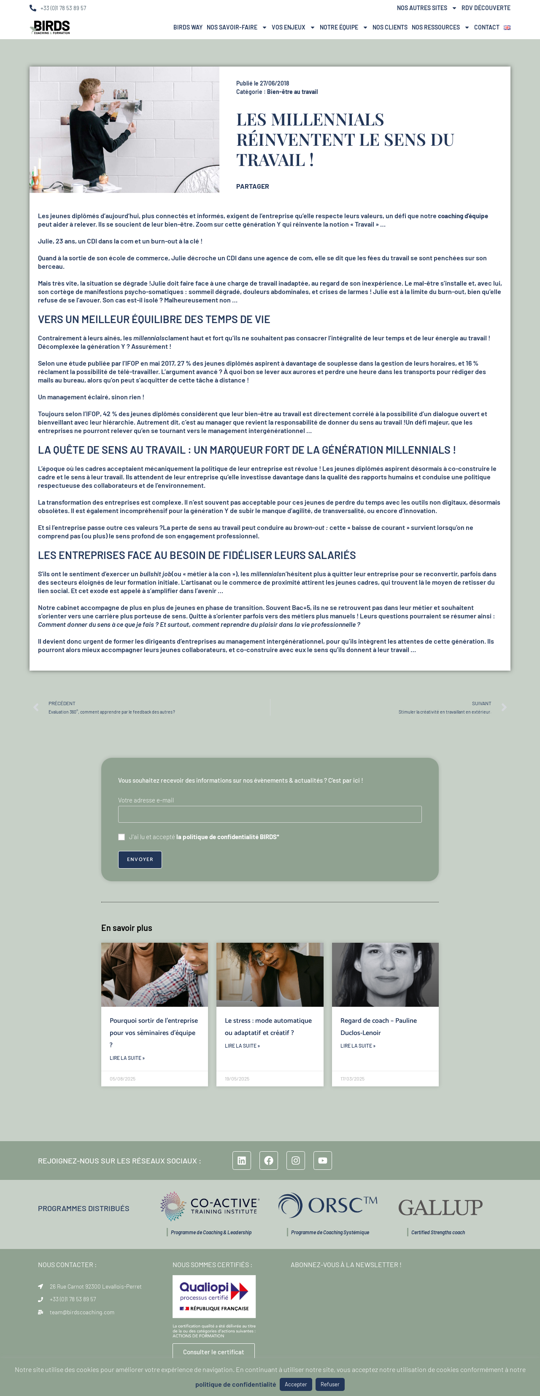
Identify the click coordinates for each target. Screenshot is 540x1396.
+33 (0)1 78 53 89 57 (63, 8)
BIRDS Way (187, 27)
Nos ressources (441, 27)
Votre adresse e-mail (146, 800)
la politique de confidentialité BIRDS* (227, 836)
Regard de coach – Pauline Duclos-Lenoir (378, 1027)
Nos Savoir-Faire (237, 27)
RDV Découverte (486, 7)
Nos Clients (390, 27)
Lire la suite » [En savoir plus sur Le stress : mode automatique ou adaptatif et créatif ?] (242, 1045)
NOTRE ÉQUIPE (344, 27)
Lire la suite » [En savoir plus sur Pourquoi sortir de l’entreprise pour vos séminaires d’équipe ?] (127, 1058)
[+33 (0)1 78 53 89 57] (33, 8)
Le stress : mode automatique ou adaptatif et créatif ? (268, 1027)
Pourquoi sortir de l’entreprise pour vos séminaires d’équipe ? (154, 1033)
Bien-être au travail (292, 91)
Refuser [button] (330, 1384)
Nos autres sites (427, 8)
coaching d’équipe (463, 215)
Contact (487, 27)
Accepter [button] (296, 1384)
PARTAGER (252, 186)
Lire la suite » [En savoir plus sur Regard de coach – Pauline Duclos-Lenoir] (357, 1045)
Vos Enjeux (294, 27)
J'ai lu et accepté (198, 836)
